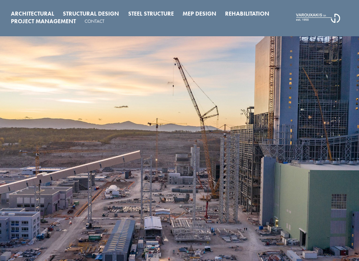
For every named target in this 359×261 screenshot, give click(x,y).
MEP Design (199, 13)
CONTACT (95, 21)
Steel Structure (151, 13)
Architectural (32, 13)
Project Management (43, 21)
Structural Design (91, 13)
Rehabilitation (247, 13)
